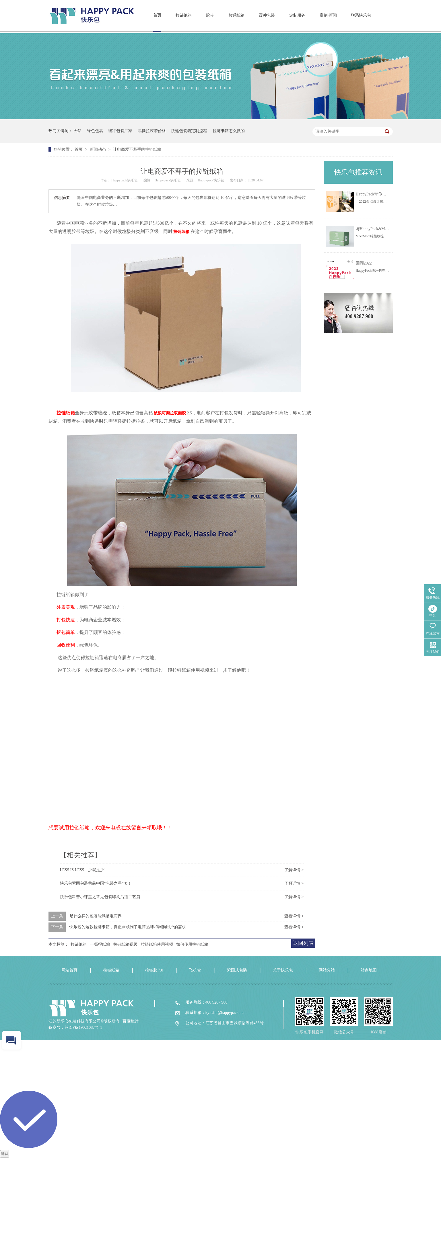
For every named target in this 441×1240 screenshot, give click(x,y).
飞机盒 (195, 970)
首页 (157, 15)
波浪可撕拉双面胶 (170, 413)
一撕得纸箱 (100, 944)
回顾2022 (364, 263)
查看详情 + (294, 916)
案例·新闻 (328, 15)
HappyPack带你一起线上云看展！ (385, 194)
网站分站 (327, 970)
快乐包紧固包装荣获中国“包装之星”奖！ (96, 883)
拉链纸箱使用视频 (157, 944)
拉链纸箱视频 (125, 944)
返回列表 (303, 943)
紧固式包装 (237, 970)
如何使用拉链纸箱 (192, 944)
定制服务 (297, 15)
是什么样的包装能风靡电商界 (95, 916)
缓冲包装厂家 (120, 131)
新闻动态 (98, 149)
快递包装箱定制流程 (189, 131)
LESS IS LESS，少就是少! (83, 870)
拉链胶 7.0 (154, 970)
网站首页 (69, 970)
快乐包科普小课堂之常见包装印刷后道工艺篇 (100, 897)
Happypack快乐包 (124, 180)
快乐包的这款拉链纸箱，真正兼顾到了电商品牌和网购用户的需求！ (129, 927)
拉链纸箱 (184, 15)
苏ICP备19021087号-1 (83, 1027)
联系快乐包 (361, 15)
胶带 (210, 15)
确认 (5, 1153)
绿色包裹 (95, 131)
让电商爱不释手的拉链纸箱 (137, 149)
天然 (77, 131)
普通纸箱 (236, 15)
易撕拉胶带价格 (152, 131)
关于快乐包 (283, 970)
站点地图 (369, 970)
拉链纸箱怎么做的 (229, 131)
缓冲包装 (267, 15)
